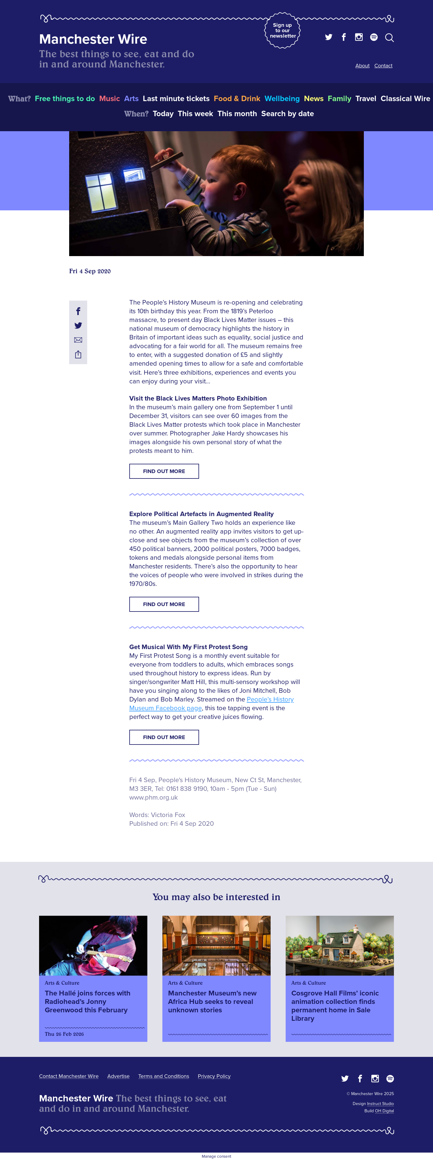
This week (195, 114)
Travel (365, 99)
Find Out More (164, 471)
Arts (131, 99)
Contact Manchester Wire (69, 1076)
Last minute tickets (176, 99)
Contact (383, 65)
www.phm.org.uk (153, 798)
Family (339, 99)
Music (109, 99)
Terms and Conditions (163, 1076)
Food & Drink (237, 99)
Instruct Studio (380, 1103)
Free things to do (65, 99)
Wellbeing (282, 99)
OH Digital (384, 1110)
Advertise (118, 1076)
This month (237, 114)
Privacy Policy (214, 1076)
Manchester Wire (93, 39)
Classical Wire (405, 99)
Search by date (287, 114)
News (314, 99)
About (362, 65)
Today (163, 114)
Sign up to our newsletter (283, 30)
